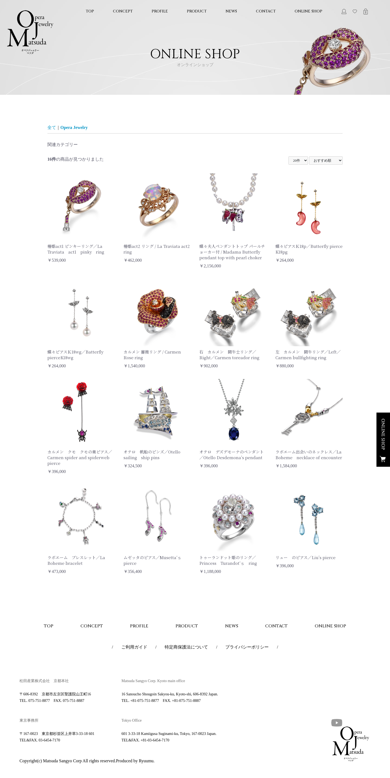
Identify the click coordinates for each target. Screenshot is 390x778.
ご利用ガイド (134, 647)
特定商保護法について (186, 647)
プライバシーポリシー (247, 647)
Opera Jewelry (74, 127)
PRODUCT (197, 11)
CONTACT (266, 11)
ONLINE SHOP (308, 11)
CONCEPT (123, 11)
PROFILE (160, 11)
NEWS (231, 11)
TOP (90, 11)
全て (51, 127)
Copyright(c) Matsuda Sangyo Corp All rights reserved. (68, 760)
